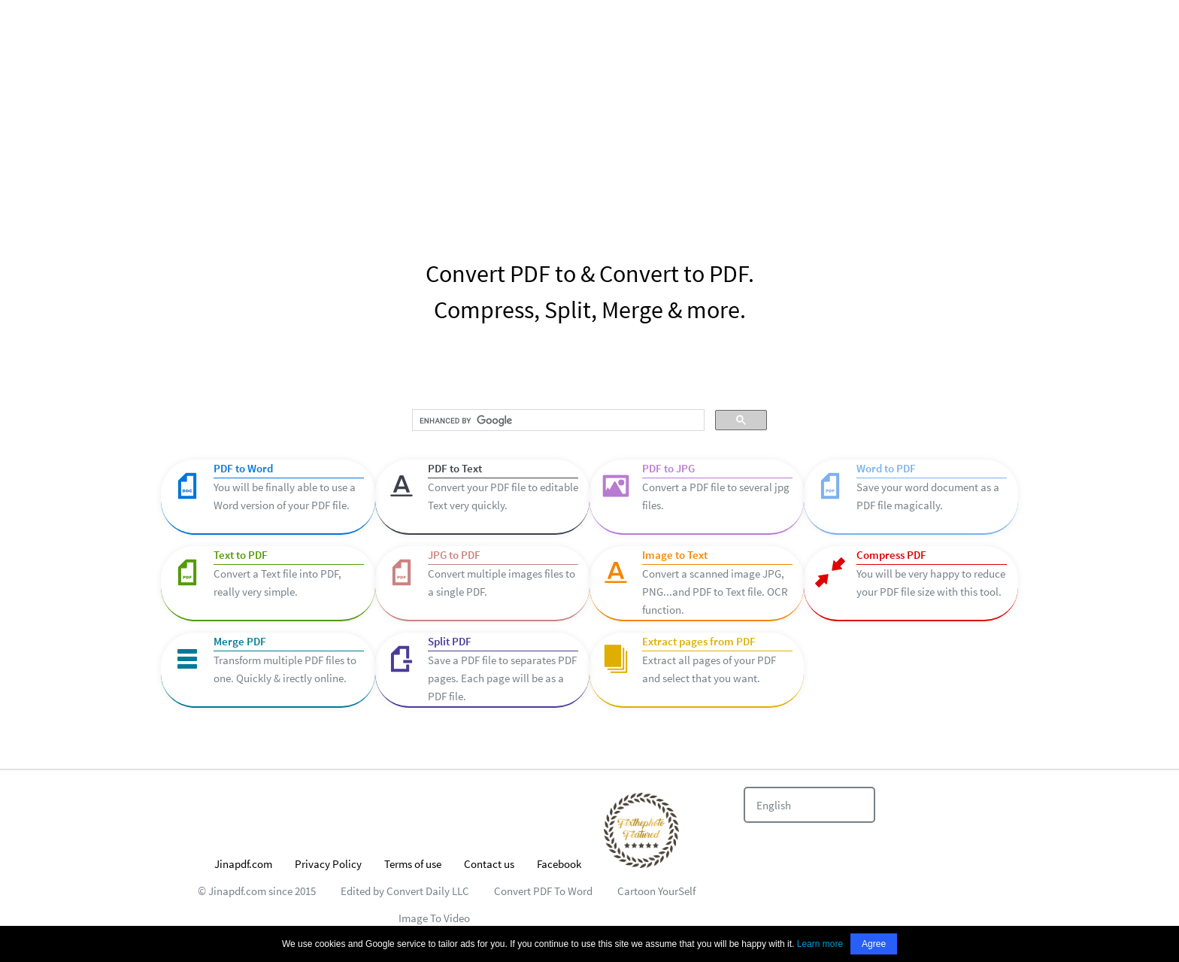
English (773, 805)
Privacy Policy (328, 864)
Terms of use (412, 864)
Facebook (559, 864)
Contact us (489, 864)
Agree (874, 944)
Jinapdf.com (243, 864)
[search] (557, 420)
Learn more (820, 944)
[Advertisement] (589, 113)
